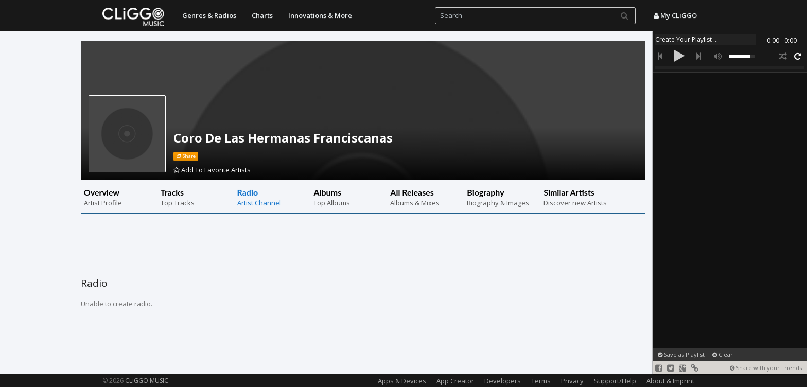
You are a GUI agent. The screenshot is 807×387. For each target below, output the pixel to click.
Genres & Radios (209, 15)
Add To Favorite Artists (212, 169)
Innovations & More (320, 15)
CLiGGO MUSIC (146, 380)
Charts (262, 15)
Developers (502, 380)
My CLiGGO (675, 15)
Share (186, 156)
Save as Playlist (681, 354)
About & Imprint (670, 380)
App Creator (455, 380)
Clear (722, 354)
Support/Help (615, 380)
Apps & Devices (402, 380)
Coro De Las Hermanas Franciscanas (283, 137)
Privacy (572, 380)
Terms (541, 380)
